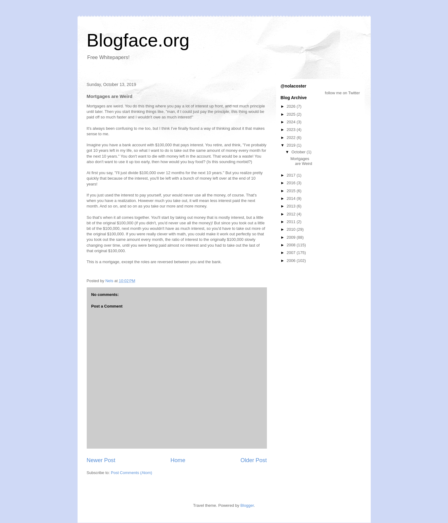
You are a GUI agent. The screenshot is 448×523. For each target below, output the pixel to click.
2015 (292, 191)
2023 (292, 129)
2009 (292, 237)
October (299, 152)
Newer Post (101, 460)
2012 (292, 214)
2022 (292, 137)
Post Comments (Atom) (131, 472)
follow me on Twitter (342, 93)
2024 (292, 122)
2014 (292, 198)
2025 (292, 114)
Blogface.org (138, 40)
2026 (292, 106)
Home (177, 460)
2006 (292, 260)
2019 (292, 145)
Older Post (254, 460)
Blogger (247, 505)
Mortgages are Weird (301, 161)
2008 (292, 245)
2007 (292, 252)
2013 (292, 206)
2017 (292, 175)
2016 (292, 183)
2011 (292, 221)
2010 (292, 229)
